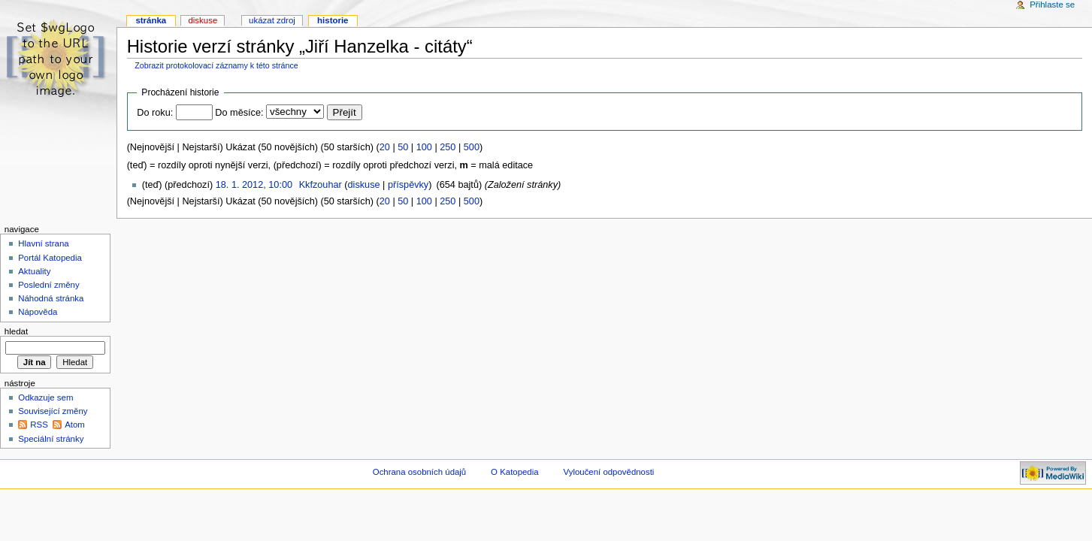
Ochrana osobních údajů (419, 471)
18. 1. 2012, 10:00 (254, 185)
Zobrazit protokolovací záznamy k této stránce (216, 65)
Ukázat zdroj (272, 20)
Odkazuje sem (45, 397)
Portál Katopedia (50, 257)
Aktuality (34, 271)
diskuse (364, 185)
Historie (332, 20)
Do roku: (155, 112)
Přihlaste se (1052, 4)
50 (403, 147)
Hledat (16, 331)
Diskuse (202, 20)
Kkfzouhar (320, 185)
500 (471, 147)
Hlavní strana (43, 243)
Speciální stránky (50, 438)
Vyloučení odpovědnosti (609, 471)
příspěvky (408, 185)
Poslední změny (49, 284)
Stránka (150, 20)
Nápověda (37, 311)
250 (447, 147)
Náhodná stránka (50, 298)
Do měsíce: (239, 112)
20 (385, 147)
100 (424, 147)
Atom (75, 424)
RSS (39, 424)
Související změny (52, 411)
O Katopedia (515, 471)
